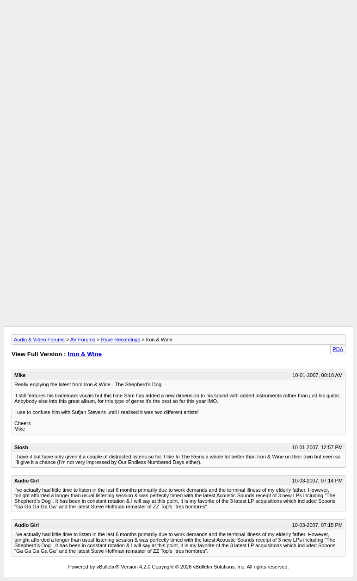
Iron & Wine (85, 354)
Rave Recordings (120, 339)
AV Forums (82, 339)
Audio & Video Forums (39, 339)
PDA (337, 349)
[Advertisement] (178, 24)
